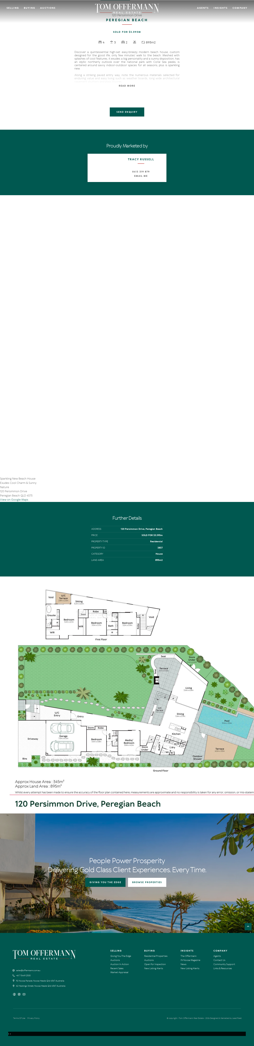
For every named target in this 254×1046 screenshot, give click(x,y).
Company (239, 7)
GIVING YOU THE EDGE (105, 882)
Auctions (48, 7)
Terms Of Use (19, 1018)
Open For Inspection (155, 964)
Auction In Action (119, 964)
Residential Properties (155, 956)
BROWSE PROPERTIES (147, 882)
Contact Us (219, 960)
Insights (221, 7)
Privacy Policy (33, 1018)
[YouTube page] (24, 995)
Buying (29, 7)
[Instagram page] (19, 995)
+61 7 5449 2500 (23, 975)
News (183, 964)
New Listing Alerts (153, 968)
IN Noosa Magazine (190, 960)
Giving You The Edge (120, 956)
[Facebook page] (14, 995)
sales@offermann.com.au (28, 970)
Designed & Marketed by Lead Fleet (226, 1018)
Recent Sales (116, 968)
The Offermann (188, 956)
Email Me (141, 176)
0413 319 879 (141, 171)
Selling (13, 7)
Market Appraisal (119, 972)
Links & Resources (222, 968)
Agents (203, 7)
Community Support (224, 964)
